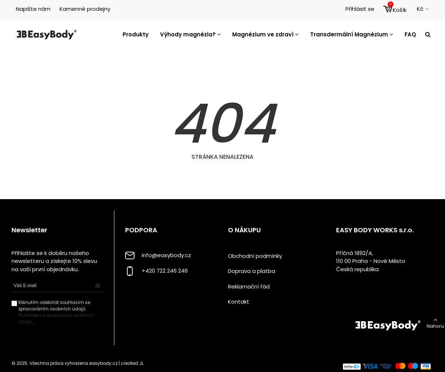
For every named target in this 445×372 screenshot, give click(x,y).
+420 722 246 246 (165, 270)
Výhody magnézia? (188, 34)
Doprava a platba (251, 271)
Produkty (136, 34)
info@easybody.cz (166, 255)
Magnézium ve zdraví (263, 34)
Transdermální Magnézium (349, 34)
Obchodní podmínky (255, 256)
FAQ (410, 34)
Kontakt (238, 301)
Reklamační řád (249, 286)
